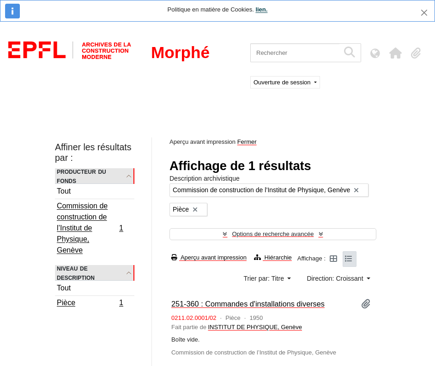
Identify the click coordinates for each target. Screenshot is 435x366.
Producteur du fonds (81, 176)
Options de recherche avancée (273, 233)
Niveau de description (76, 273)
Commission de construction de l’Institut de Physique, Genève (89, 228)
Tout (64, 191)
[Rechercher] (294, 52)
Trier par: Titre (265, 278)
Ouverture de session (283, 82)
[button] (395, 53)
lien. (261, 9)
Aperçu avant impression (209, 257)
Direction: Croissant (336, 278)
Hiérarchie (273, 257)
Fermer (247, 141)
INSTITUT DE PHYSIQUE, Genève (255, 327)
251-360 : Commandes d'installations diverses (248, 304)
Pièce (89, 303)
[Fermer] (424, 12)
